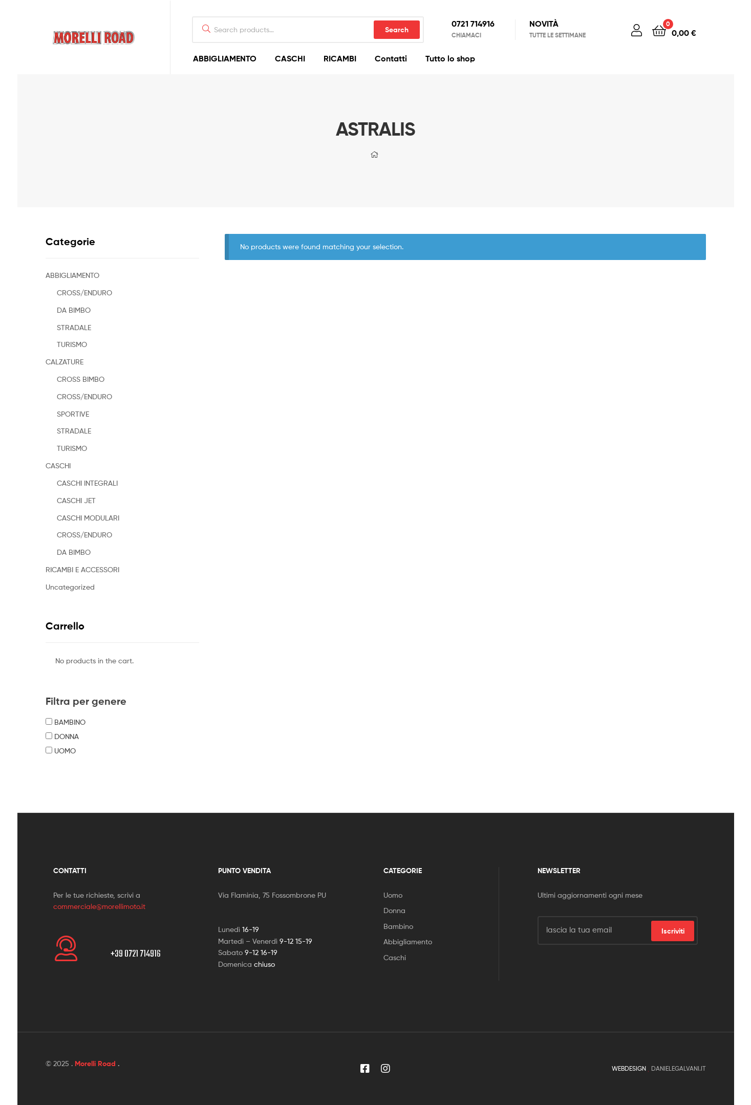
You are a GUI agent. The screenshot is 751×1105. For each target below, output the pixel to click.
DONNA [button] (66, 736)
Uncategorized (70, 586)
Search (397, 29)
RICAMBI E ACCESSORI (82, 569)
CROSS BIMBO (80, 379)
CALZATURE (64, 361)
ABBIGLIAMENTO (224, 58)
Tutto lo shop (450, 58)
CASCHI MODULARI (88, 517)
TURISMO (72, 344)
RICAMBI (340, 58)
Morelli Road (95, 1063)
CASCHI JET (76, 500)
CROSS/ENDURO (84, 292)
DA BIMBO (74, 310)
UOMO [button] (65, 750)
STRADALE (74, 327)
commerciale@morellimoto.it (99, 906)
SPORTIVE (73, 413)
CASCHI (290, 58)
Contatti (391, 58)
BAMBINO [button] (69, 722)
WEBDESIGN (629, 1068)
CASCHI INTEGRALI (87, 483)
